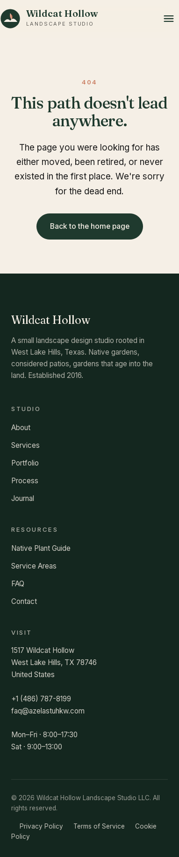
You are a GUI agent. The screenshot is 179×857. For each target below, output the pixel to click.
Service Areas (34, 566)
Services (25, 445)
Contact (24, 601)
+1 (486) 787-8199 (41, 698)
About (20, 427)
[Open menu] (168, 18)
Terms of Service (99, 826)
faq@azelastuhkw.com (48, 710)
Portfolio (25, 463)
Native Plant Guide (41, 548)
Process (24, 480)
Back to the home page (89, 226)
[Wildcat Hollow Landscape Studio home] (49, 18)
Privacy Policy (41, 826)
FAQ (17, 583)
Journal (22, 498)
